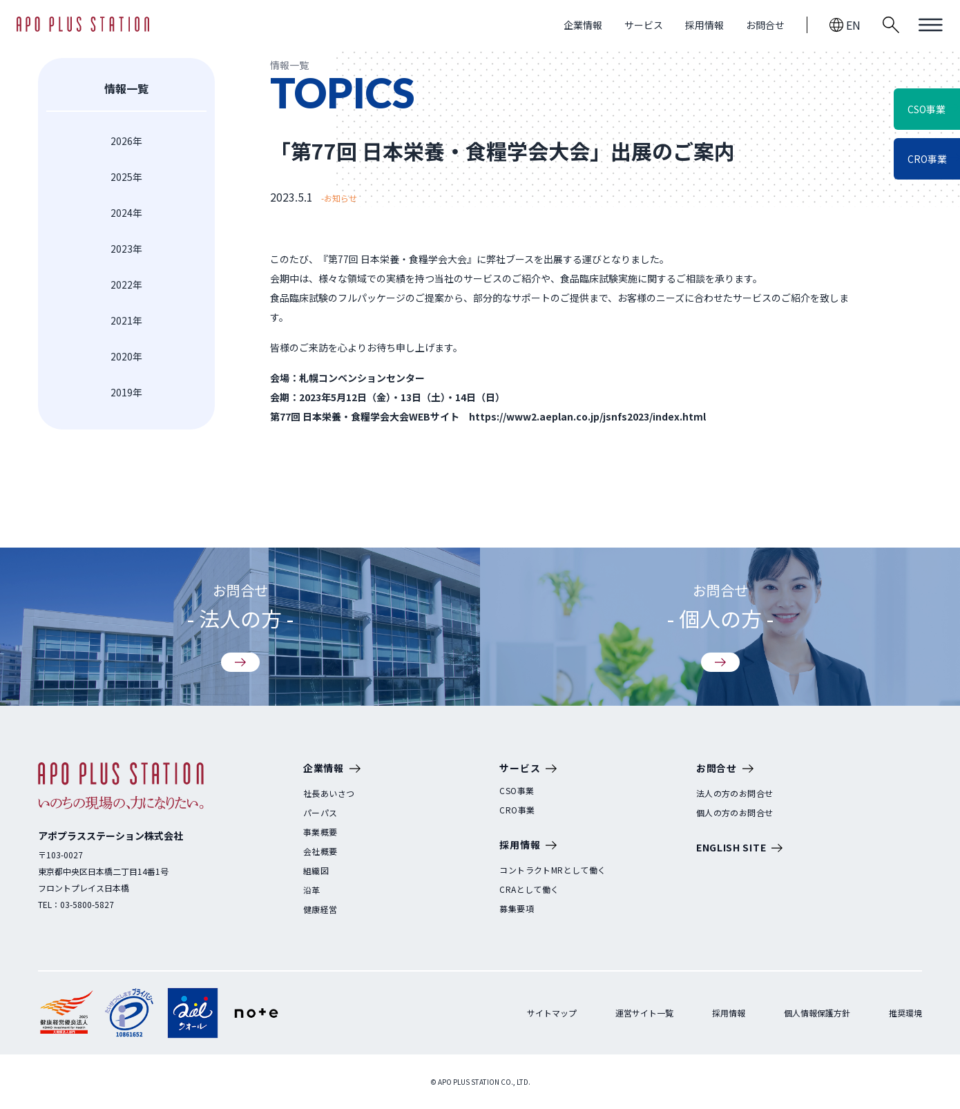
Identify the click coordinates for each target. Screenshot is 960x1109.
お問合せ (765, 25)
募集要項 (516, 908)
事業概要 (320, 832)
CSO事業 (516, 790)
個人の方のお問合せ (735, 812)
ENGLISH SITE (739, 848)
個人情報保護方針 (817, 1013)
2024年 (126, 213)
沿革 (311, 890)
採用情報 (704, 25)
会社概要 (320, 851)
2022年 (126, 284)
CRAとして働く (529, 889)
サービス (643, 25)
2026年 (126, 141)
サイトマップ (552, 1013)
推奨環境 (905, 1013)
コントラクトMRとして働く (552, 870)
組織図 (316, 870)
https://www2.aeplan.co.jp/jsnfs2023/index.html (587, 416)
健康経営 (320, 909)
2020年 (126, 356)
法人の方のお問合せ (735, 793)
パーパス (320, 812)
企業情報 (583, 25)
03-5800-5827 (87, 904)
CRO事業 (517, 810)
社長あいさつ (328, 793)
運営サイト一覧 (644, 1013)
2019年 (126, 392)
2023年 (126, 248)
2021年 (126, 320)
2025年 (126, 177)
